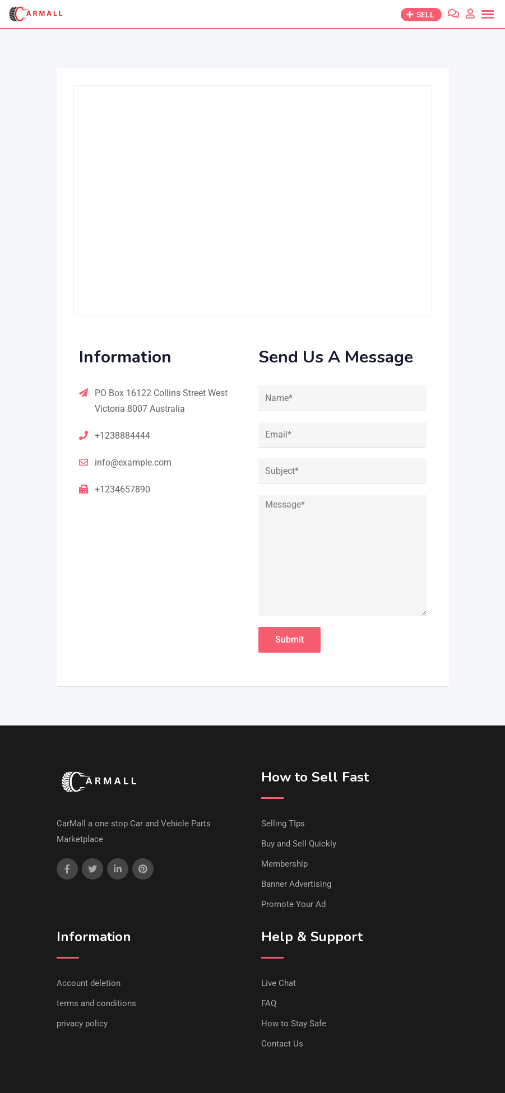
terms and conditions (96, 1003)
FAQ (268, 1003)
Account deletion (89, 983)
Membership (284, 864)
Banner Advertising (296, 884)
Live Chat (278, 983)
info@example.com (133, 462)
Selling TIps (283, 823)
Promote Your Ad (293, 904)
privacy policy (82, 1023)
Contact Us (282, 1044)
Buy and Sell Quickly (298, 844)
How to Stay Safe (293, 1023)
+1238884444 (122, 435)
